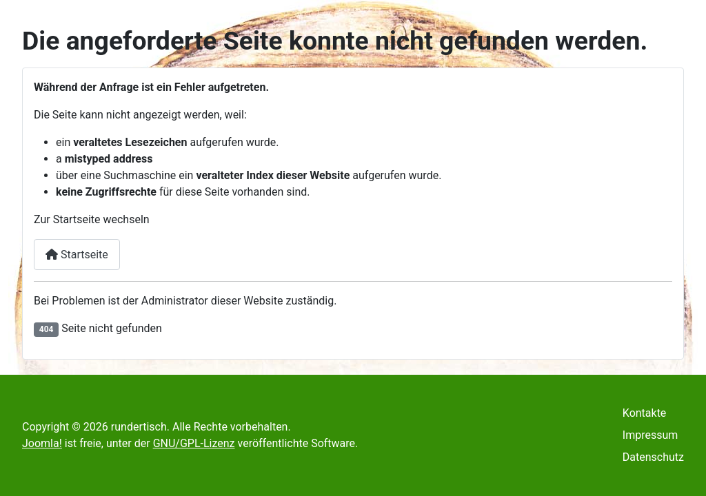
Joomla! (42, 443)
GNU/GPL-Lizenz (194, 443)
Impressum (650, 435)
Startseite (77, 254)
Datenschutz (653, 457)
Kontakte (645, 413)
